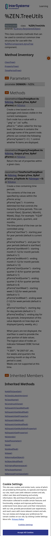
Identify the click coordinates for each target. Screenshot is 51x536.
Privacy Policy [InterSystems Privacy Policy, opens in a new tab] (18, 521)
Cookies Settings (25, 527)
